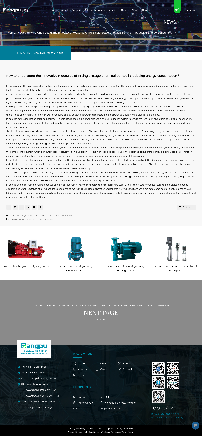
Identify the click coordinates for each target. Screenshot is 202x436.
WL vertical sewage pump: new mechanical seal (33, 219)
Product (76, 10)
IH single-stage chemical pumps (73, 119)
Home (54, 10)
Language (192, 10)
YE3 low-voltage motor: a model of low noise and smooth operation (42, 215)
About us (80, 369)
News (135, 10)
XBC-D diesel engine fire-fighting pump (26, 266)
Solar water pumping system (101, 10)
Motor (105, 397)
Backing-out (186, 207)
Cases (124, 10)
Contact (146, 10)
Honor (79, 375)
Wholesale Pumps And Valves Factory (117, 432)
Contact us (126, 369)
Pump (79, 397)
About (64, 10)
